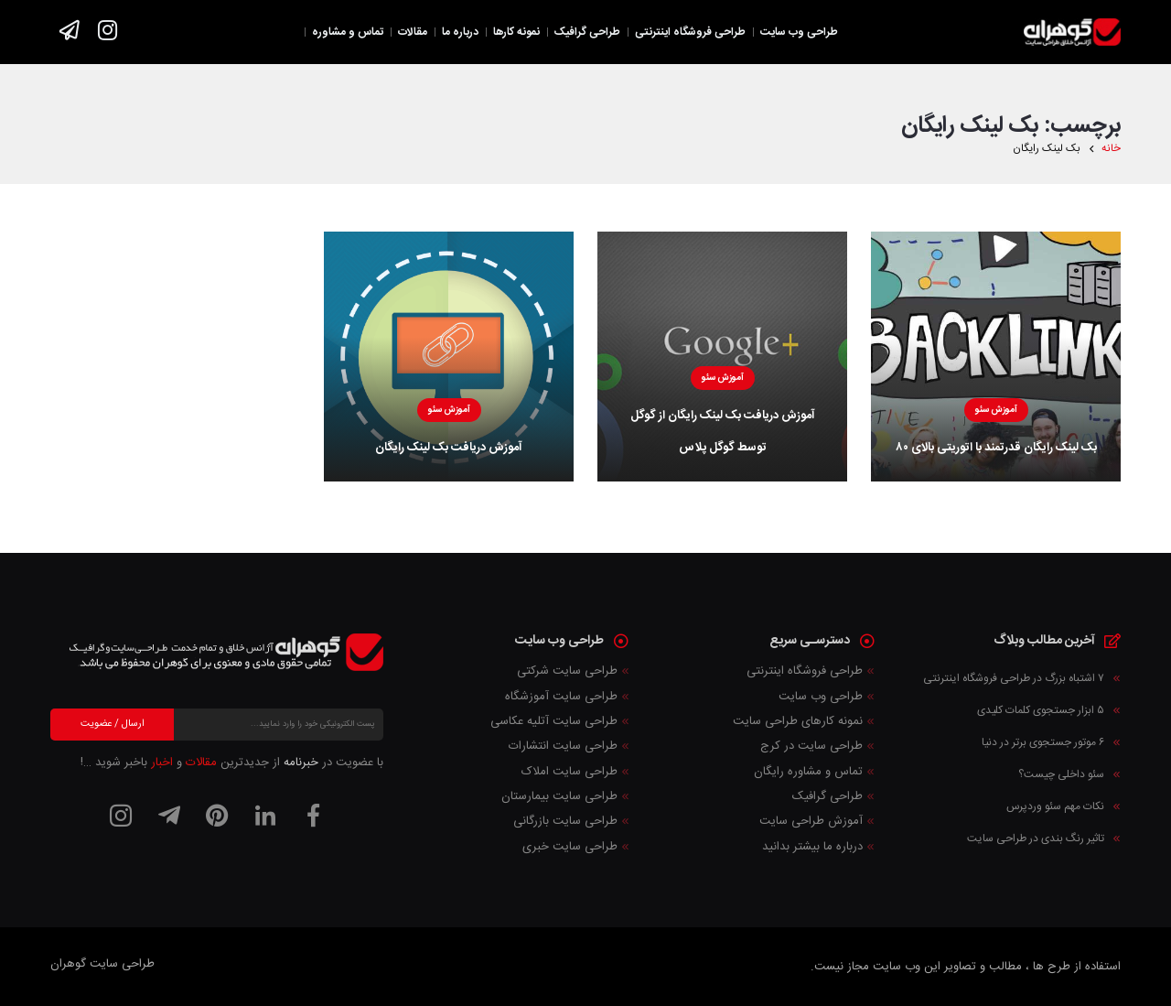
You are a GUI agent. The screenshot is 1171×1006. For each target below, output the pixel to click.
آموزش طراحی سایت (811, 821)
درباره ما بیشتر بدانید (812, 847)
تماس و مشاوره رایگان (808, 772)
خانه (1111, 148)
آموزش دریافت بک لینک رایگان (448, 448)
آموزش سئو (996, 410)
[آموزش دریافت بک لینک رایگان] (449, 356)
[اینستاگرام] (121, 816)
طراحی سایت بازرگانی (565, 821)
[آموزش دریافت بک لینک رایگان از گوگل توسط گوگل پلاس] (722, 356)
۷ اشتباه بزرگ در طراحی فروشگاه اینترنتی (1013, 678)
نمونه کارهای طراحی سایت (798, 721)
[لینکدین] (265, 816)
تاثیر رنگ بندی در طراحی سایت (1035, 838)
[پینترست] (217, 816)
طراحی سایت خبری (570, 847)
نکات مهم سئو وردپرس (1055, 806)
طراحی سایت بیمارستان (559, 796)
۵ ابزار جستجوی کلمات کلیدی (1040, 710)
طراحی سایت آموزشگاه (561, 697)
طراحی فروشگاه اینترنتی (805, 671)
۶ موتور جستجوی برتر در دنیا (1043, 742)
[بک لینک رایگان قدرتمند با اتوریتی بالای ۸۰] (996, 356)
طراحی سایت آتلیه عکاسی (554, 721)
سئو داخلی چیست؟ (1061, 774)
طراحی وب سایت (821, 697)
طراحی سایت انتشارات (563, 746)
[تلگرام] (169, 816)
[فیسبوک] (313, 816)
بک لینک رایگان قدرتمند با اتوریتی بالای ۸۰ (996, 448)
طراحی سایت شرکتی (567, 671)
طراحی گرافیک (827, 796)
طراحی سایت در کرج (811, 746)
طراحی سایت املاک (569, 772)
